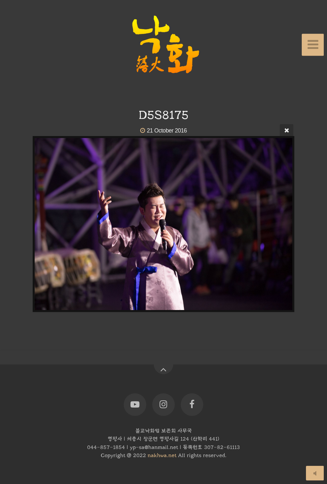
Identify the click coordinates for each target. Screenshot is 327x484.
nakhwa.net (162, 455)
